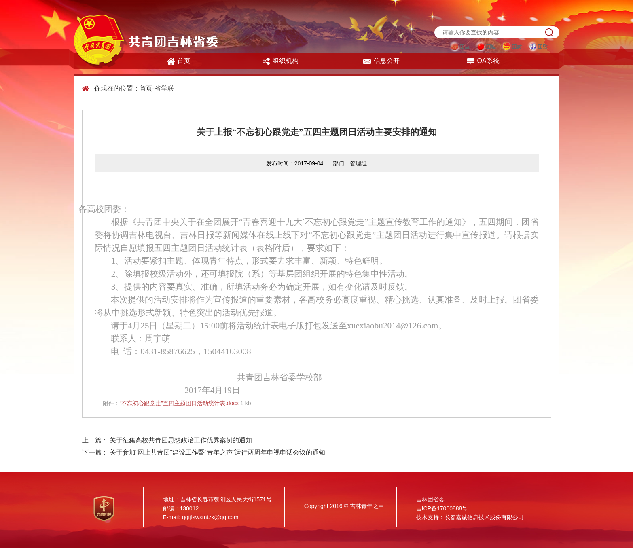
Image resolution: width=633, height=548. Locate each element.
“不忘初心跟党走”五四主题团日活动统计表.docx (179, 403)
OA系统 (483, 61)
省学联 (164, 88)
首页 (178, 61)
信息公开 (381, 61)
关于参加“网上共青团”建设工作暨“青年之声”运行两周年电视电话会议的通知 (217, 452)
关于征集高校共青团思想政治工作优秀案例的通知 (181, 440)
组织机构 (280, 61)
